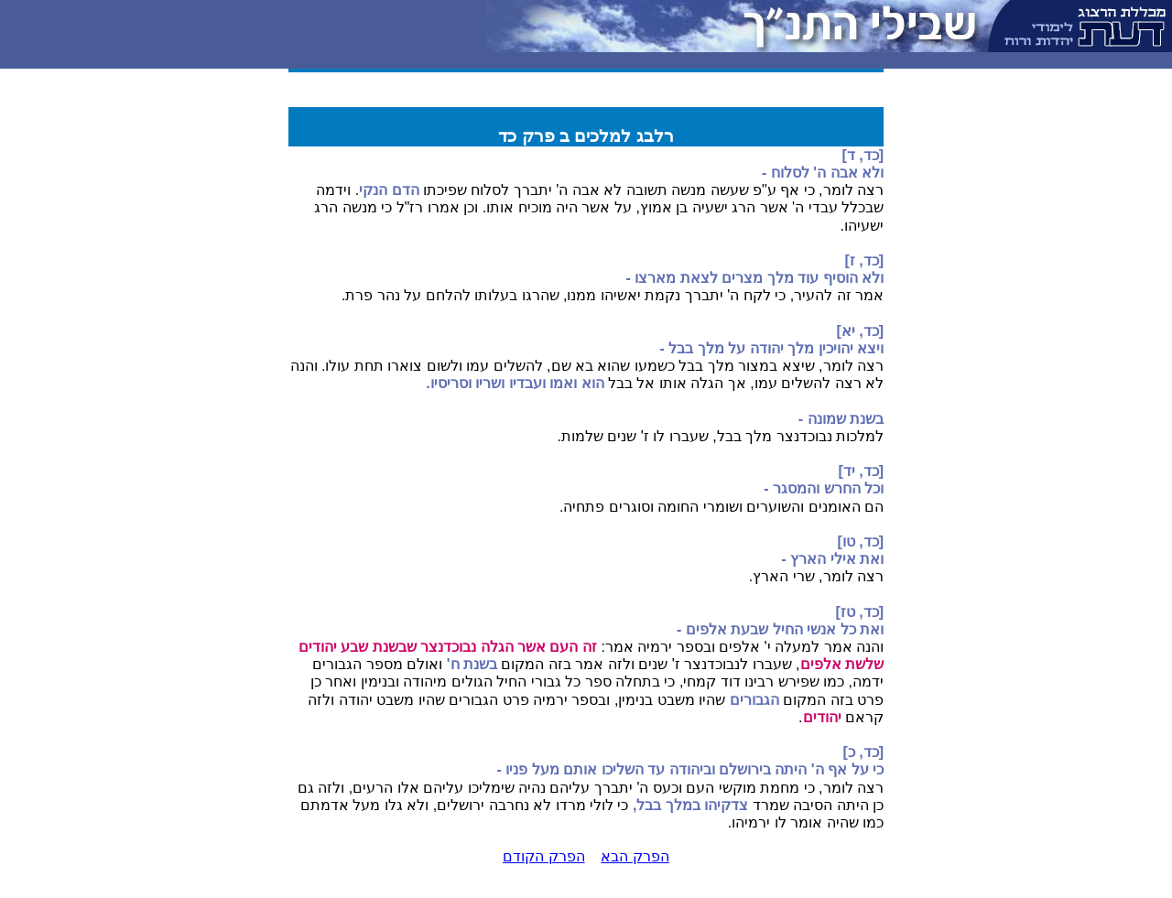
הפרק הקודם (543, 856)
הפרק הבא (634, 856)
